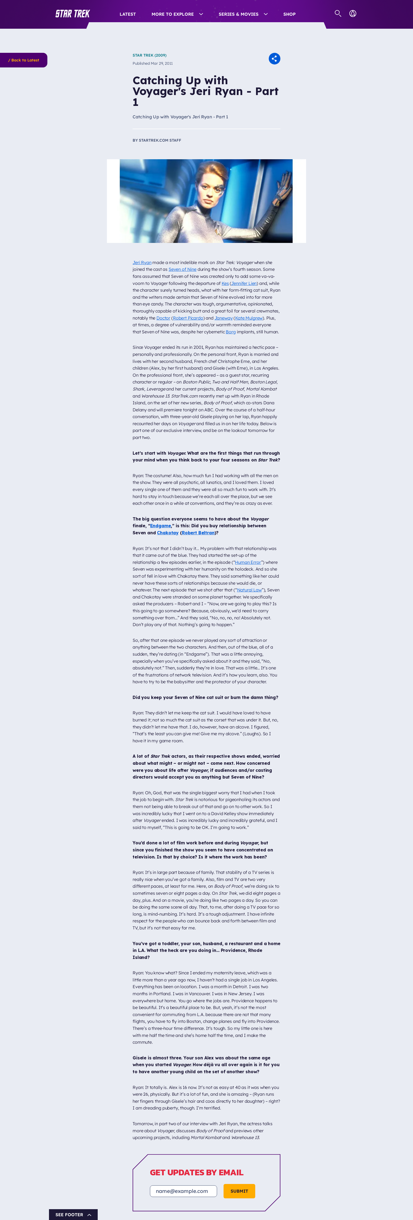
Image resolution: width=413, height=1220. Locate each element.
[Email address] (183, 1191)
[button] (72, 13)
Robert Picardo (188, 318)
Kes (225, 283)
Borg (230, 331)
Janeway (224, 318)
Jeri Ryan (142, 262)
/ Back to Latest (23, 60)
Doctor (163, 318)
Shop (289, 14)
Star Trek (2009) (149, 55)
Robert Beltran (198, 532)
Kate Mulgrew (249, 318)
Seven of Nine (182, 269)
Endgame (160, 525)
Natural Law (249, 590)
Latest (128, 14)
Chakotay (168, 532)
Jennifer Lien (244, 283)
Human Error (248, 562)
